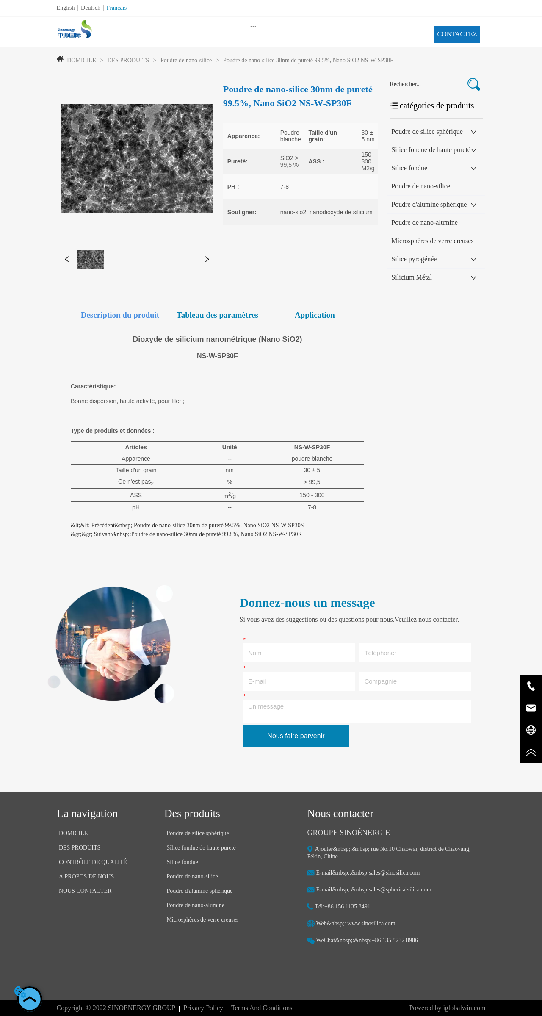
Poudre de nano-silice (186, 60)
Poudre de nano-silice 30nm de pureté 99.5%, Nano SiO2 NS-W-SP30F (307, 60)
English (66, 8)
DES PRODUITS (128, 60)
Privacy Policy (203, 1007)
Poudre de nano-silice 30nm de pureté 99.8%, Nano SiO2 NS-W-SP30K (216, 534)
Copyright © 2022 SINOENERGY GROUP (116, 1007)
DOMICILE (81, 60)
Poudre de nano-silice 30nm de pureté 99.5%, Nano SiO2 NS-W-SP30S (219, 525)
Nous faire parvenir (295, 735)
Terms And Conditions (262, 1007)
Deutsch (90, 8)
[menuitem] (253, 26)
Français (117, 8)
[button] (253, 26)
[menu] (253, 26)
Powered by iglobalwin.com (447, 1007)
